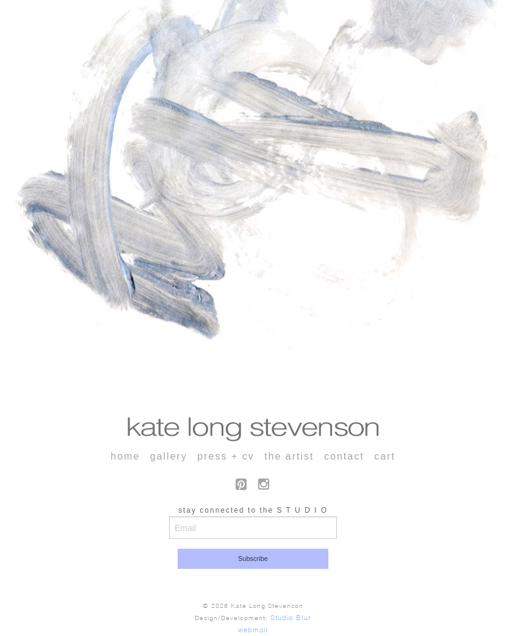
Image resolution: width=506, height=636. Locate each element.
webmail (253, 630)
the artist (289, 456)
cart (385, 456)
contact (344, 456)
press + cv (225, 456)
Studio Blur (290, 618)
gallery (168, 456)
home (125, 456)
